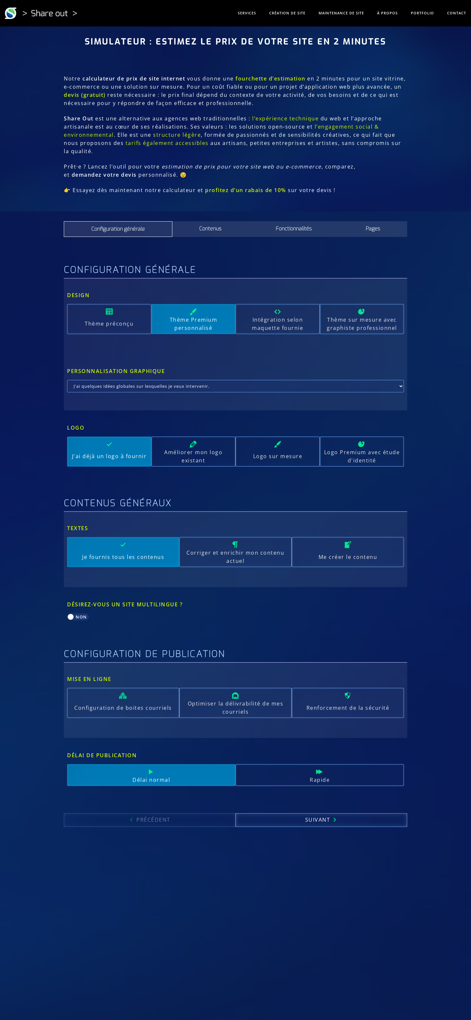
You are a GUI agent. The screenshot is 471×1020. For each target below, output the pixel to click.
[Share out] (41, 13)
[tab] (118, 248)
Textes (77, 590)
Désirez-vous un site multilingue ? (125, 678)
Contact (456, 12)
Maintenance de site (341, 12)
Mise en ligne (89, 764)
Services (247, 12)
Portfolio (422, 12)
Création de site (287, 12)
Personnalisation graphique (116, 409)
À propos (387, 12)
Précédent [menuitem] (150, 924)
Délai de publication (102, 853)
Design (78, 320)
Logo (75, 476)
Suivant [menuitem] (321, 924)
